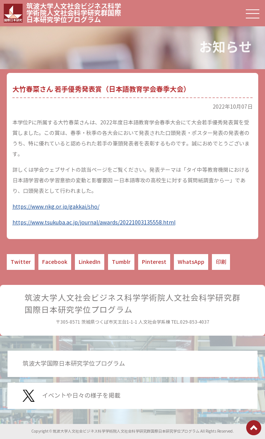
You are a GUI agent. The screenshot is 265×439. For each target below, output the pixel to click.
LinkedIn (90, 262)
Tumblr (121, 262)
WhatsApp (191, 262)
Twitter (21, 262)
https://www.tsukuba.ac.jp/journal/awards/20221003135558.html (93, 223)
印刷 (221, 262)
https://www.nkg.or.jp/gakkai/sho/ (55, 207)
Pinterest (154, 262)
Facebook (54, 262)
